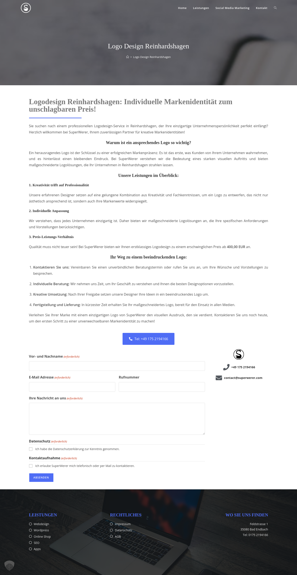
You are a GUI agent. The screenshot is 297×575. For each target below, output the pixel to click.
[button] (9, 565)
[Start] (127, 57)
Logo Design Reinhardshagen (152, 57)
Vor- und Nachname (54, 356)
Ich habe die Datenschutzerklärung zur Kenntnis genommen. (77, 449)
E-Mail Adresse (49, 377)
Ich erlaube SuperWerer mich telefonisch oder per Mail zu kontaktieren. (85, 466)
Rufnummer (129, 377)
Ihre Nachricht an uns (56, 398)
